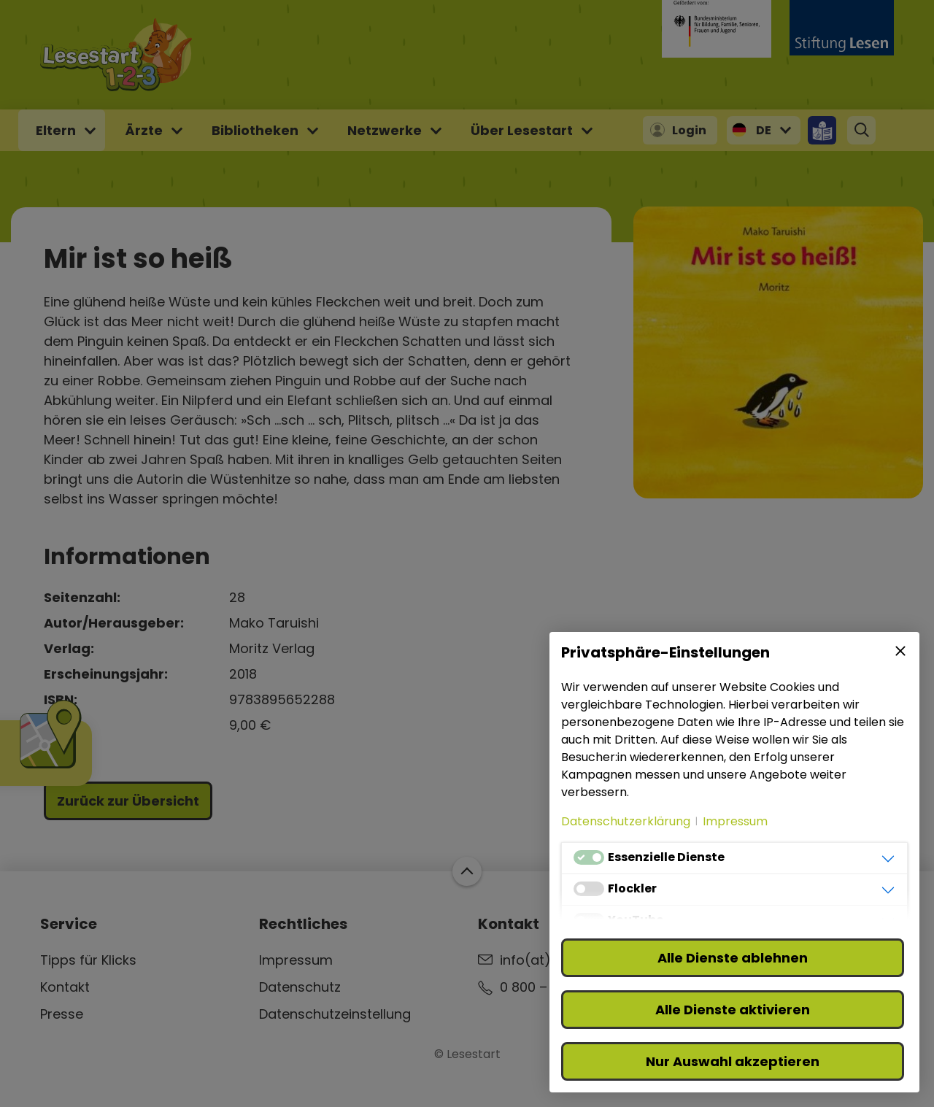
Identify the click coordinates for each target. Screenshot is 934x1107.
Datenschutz (300, 987)
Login (689, 130)
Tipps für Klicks (88, 960)
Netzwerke (384, 130)
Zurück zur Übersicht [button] (128, 801)
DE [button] (763, 130)
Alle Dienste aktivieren (732, 1009)
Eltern (56, 130)
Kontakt (65, 987)
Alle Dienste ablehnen (732, 958)
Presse (61, 1014)
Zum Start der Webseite (467, 871)
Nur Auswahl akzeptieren (732, 1061)
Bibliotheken (255, 130)
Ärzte (144, 130)
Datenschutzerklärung (625, 821)
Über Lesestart (522, 130)
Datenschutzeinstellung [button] (335, 1014)
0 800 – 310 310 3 (553, 987)
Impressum (296, 960)
